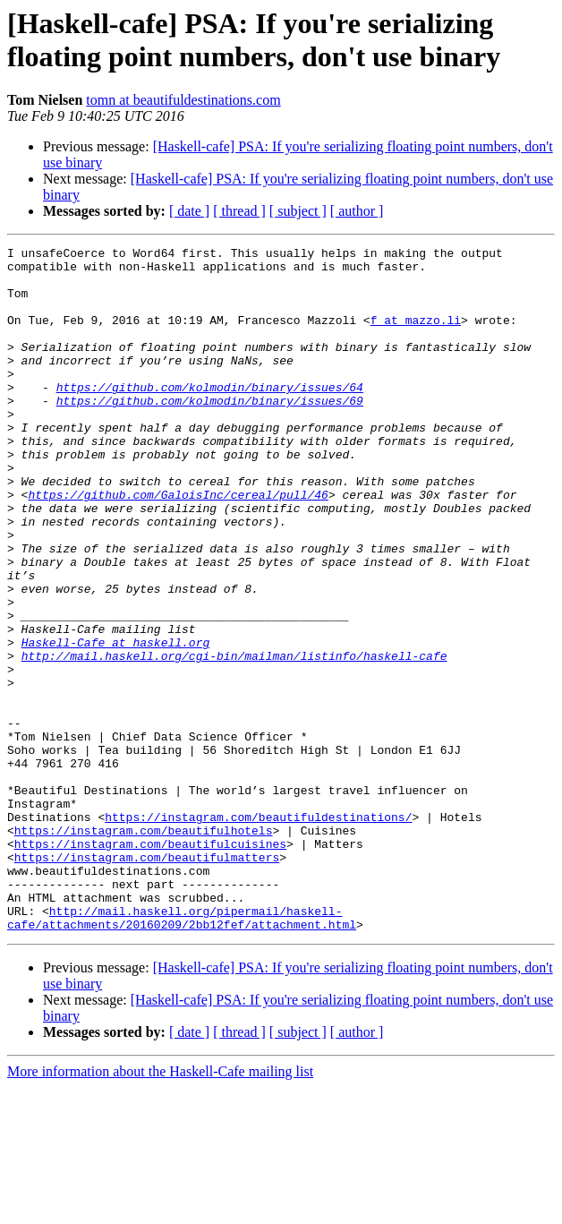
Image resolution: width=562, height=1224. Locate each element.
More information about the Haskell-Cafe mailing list (160, 1208)
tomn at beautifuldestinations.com (183, 99)
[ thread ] (239, 210)
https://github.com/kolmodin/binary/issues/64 (209, 416)
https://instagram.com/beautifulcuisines (150, 964)
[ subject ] (298, 210)
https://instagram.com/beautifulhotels (143, 948)
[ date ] (189, 210)
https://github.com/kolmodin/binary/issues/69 (209, 432)
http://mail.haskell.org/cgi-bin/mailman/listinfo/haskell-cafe (234, 739)
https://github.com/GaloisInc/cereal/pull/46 (178, 545)
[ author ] (357, 210)
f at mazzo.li (415, 336)
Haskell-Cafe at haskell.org (115, 723)
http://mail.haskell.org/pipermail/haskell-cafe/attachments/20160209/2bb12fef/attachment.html (181, 1053)
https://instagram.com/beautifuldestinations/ (258, 932)
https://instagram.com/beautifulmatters (146, 980)
